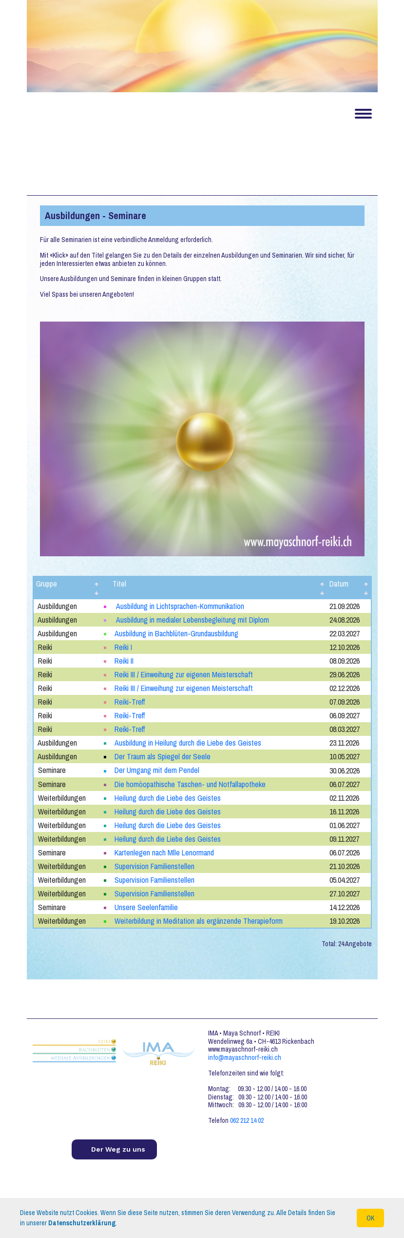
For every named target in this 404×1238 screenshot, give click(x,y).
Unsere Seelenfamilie (146, 906)
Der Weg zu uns (118, 1149)
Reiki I (123, 647)
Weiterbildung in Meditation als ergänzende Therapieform (199, 920)
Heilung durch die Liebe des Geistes (168, 797)
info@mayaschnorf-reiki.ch (244, 1057)
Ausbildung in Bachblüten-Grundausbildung (176, 633)
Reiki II (124, 660)
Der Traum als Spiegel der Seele (163, 756)
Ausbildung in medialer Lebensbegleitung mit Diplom (192, 619)
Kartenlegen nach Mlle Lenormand (164, 852)
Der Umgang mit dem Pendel (157, 770)
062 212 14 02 (247, 1120)
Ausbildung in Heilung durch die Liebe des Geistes (188, 742)
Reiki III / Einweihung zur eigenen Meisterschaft (184, 674)
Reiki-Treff (130, 701)
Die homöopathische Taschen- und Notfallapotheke (190, 783)
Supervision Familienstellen (154, 865)
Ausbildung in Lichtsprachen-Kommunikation (180, 606)
